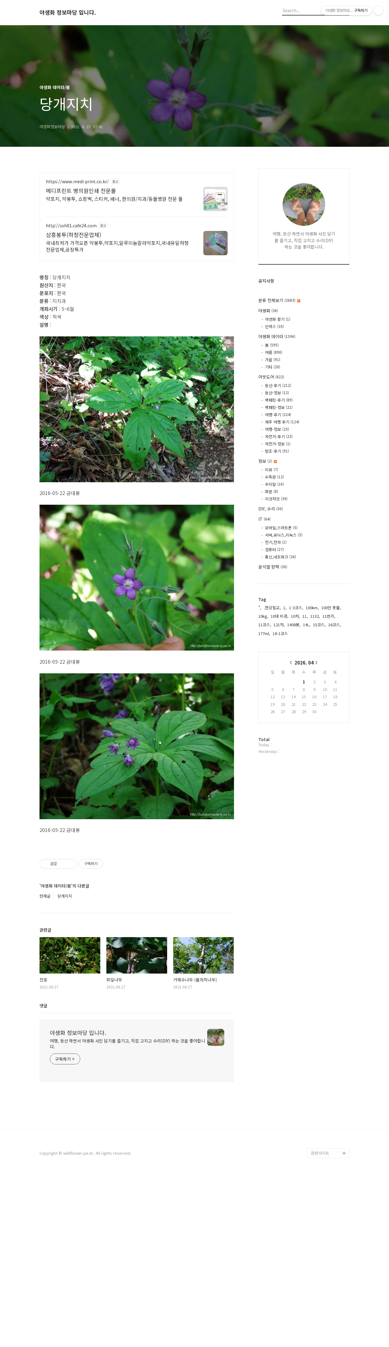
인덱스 (274, 326)
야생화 (268, 311)
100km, (312, 607)
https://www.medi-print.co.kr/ (77, 181)
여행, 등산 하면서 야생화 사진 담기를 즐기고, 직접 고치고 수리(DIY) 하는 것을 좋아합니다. (127, 1214)
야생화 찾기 (277, 319)
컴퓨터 (274, 549)
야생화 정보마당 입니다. (68, 12)
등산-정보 (277, 393)
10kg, (263, 616)
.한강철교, (272, 607)
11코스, (264, 624)
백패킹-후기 (279, 400)
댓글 (43, 1176)
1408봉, (294, 624)
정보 (267, 461)
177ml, (264, 633)
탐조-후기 (277, 451)
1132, (315, 616)
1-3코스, (296, 607)
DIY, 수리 (270, 509)
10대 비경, (279, 616)
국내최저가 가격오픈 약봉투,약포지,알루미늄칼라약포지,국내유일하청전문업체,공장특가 (117, 246)
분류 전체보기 (279, 300)
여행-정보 (277, 429)
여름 (273, 352)
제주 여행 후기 (282, 422)
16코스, (334, 624)
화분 (271, 491)
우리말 (274, 484)
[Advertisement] (137, 309)
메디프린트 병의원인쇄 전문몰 (81, 190)
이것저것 (276, 499)
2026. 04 (304, 662)
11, (305, 616)
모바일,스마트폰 (281, 528)
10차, (295, 616)
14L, (307, 624)
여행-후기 (278, 415)
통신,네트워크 (280, 557)
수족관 (274, 477)
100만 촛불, (331, 607)
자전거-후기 (279, 436)
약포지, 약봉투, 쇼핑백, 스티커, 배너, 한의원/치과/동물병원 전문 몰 (114, 198)
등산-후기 (278, 385)
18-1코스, (281, 633)
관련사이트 (320, 1323)
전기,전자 (276, 542)
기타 (272, 367)
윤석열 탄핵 (272, 567)
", (259, 607)
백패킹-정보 (279, 407)
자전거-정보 (278, 444)
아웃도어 (271, 377)
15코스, (319, 624)
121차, (279, 624)
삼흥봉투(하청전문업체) (73, 234)
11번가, (328, 616)
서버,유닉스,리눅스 (283, 535)
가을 (272, 360)
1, (285, 607)
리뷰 (271, 469)
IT (264, 519)
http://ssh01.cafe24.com (71, 225)
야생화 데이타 (276, 336)
